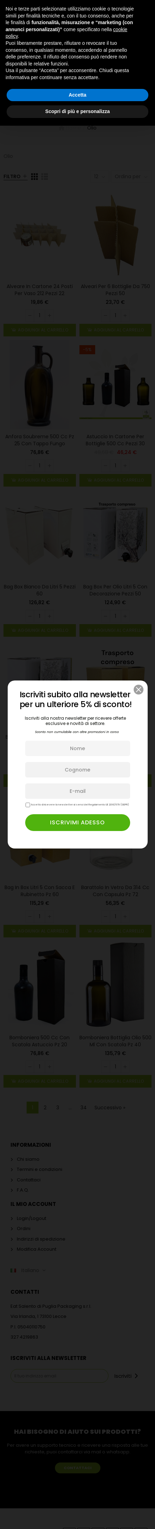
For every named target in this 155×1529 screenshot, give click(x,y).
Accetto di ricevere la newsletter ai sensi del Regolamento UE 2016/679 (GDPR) (77, 805)
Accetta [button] (77, 95)
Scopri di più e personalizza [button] (77, 111)
